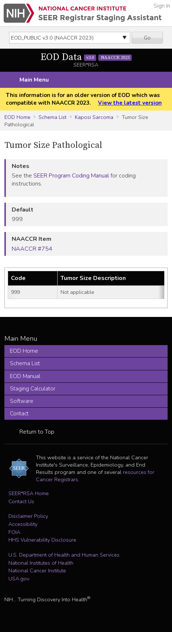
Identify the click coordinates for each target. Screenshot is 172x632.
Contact (19, 413)
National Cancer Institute (37, 570)
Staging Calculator (32, 388)
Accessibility (22, 524)
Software (21, 401)
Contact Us (21, 501)
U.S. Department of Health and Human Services (64, 554)
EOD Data (86, 57)
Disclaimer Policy (28, 516)
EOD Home (17, 117)
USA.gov (18, 578)
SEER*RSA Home (28, 493)
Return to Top (36, 432)
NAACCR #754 (32, 249)
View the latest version (130, 102)
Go (147, 37)
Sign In (162, 6)
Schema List (52, 117)
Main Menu (34, 80)
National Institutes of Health (40, 562)
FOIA (14, 532)
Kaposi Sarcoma (94, 117)
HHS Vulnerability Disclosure (42, 539)
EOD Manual (25, 376)
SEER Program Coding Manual (71, 176)
